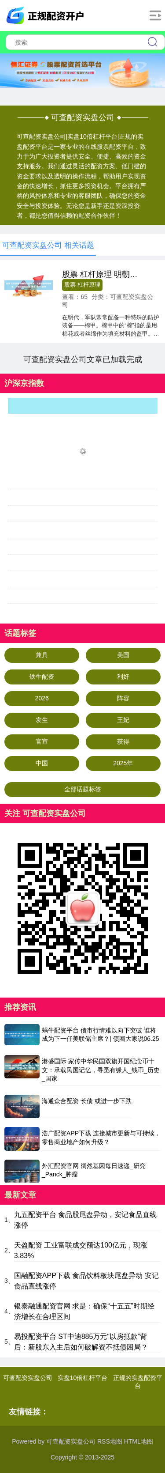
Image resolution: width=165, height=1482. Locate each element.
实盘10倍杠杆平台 (83, 1377)
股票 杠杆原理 (82, 285)
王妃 (123, 719)
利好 (123, 676)
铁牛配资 (41, 676)
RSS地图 (109, 1441)
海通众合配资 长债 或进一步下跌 (87, 1100)
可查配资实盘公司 (27, 1377)
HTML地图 (138, 1441)
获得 (123, 741)
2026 (42, 698)
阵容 (123, 698)
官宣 (42, 741)
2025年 (123, 763)
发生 (42, 719)
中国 (42, 763)
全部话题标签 (82, 789)
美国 (123, 654)
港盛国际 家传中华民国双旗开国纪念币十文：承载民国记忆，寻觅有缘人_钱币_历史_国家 (101, 1070)
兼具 (42, 654)
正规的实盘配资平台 (137, 1381)
